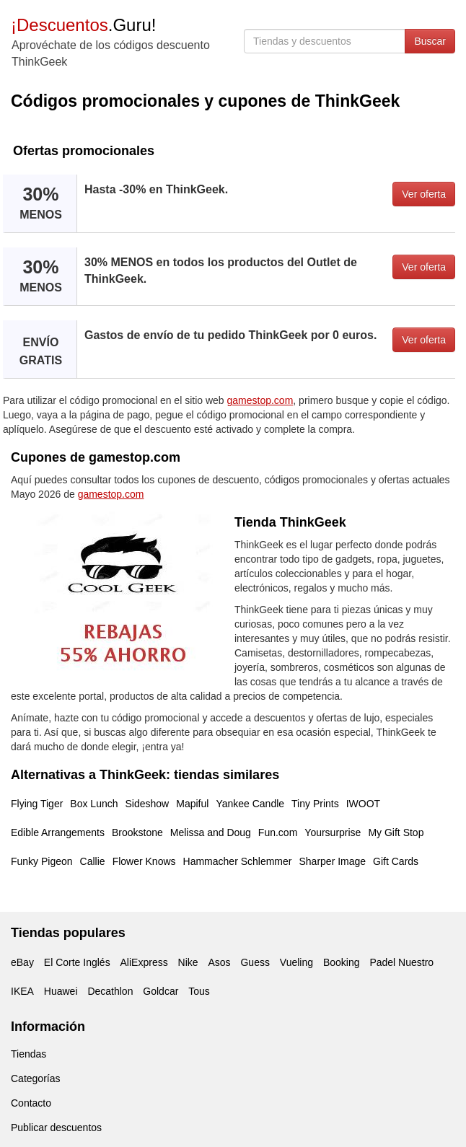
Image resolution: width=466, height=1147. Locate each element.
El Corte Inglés (77, 962)
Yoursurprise (332, 832)
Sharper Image (332, 861)
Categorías (35, 1078)
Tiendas (28, 1054)
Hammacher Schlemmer (237, 861)
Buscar (430, 41)
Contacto (31, 1103)
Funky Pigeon (42, 861)
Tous (199, 991)
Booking (341, 962)
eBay (22, 962)
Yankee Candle (250, 803)
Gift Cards (395, 861)
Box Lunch (94, 803)
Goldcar (160, 991)
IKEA (22, 991)
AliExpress (144, 962)
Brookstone (137, 832)
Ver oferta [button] (424, 194)
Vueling (296, 962)
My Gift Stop (395, 832)
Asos (219, 962)
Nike (188, 962)
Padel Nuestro (401, 962)
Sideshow (148, 803)
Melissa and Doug (210, 832)
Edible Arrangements (58, 832)
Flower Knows (144, 861)
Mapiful (192, 803)
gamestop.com (260, 400)
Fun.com (277, 832)
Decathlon (110, 991)
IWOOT (363, 803)
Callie (92, 861)
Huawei (61, 991)
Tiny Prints (315, 803)
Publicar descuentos (56, 1127)
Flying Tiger (37, 803)
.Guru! (83, 25)
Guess (254, 962)
